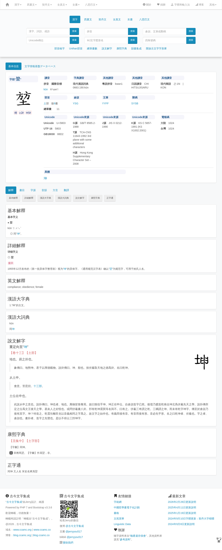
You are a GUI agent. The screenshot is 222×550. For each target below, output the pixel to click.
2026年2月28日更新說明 (182, 501)
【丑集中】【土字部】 (25, 441)
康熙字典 (122, 48)
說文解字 (107, 48)
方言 (55, 190)
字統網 (118, 501)
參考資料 (125, 539)
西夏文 (32, 4)
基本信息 (13, 66)
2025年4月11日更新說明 (182, 507)
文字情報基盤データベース (40, 66)
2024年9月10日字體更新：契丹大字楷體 (191, 518)
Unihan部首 (76, 48)
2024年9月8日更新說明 (181, 524)
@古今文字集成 (74, 525)
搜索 (74, 31)
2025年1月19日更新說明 (182, 513)
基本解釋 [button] (13, 198)
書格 (116, 513)
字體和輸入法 (180, 4)
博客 (199, 4)
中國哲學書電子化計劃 (127, 507)
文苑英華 (119, 518)
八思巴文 (91, 4)
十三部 (37, 386)
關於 (147, 4)
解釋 (11, 190)
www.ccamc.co (42, 529)
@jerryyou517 (73, 531)
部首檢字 (59, 48)
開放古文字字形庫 (156, 48)
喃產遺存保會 (138, 535)
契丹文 (47, 4)
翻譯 (66, 190)
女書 (76, 4)
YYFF (105, 103)
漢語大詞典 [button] (63, 198)
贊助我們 (68, 542)
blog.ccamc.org (22, 535)
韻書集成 (136, 48)
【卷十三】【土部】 (23, 353)
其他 (212, 4)
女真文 (62, 4)
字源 (33, 190)
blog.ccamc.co (41, 535)
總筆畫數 (92, 48)
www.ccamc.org (22, 529)
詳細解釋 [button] (28, 198)
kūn (46, 89)
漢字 (17, 4)
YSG (75, 103)
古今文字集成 (14, 501)
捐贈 (161, 4)
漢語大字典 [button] (45, 198)
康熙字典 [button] (95, 198)
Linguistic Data (122, 524)
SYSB (134, 103)
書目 (22, 190)
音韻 (44, 190)
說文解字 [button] (79, 198)
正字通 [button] (110, 198)
